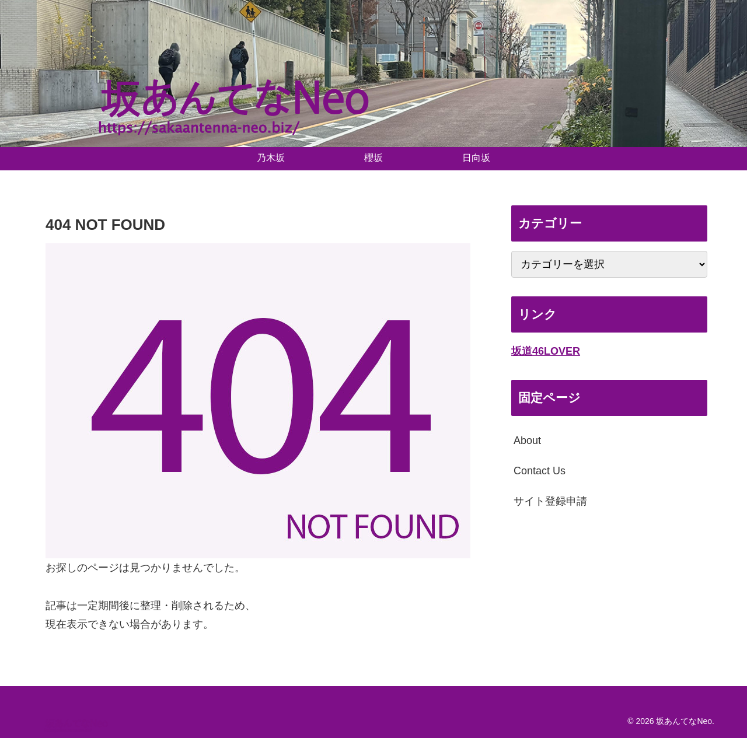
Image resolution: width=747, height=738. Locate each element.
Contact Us (540, 471)
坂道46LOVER (545, 351)
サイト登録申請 (550, 501)
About (527, 440)
